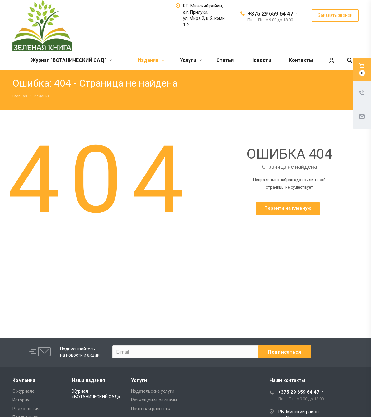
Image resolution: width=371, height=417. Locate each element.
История (21, 399)
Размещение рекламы (154, 399)
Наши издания (88, 380)
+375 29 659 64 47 (270, 13)
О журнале (23, 391)
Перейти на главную (288, 208)
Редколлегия (26, 408)
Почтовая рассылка (151, 408)
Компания (23, 380)
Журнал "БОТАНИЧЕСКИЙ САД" (71, 60)
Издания (151, 60)
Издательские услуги (152, 391)
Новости (260, 60)
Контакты (301, 60)
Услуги (191, 60)
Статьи (225, 60)
